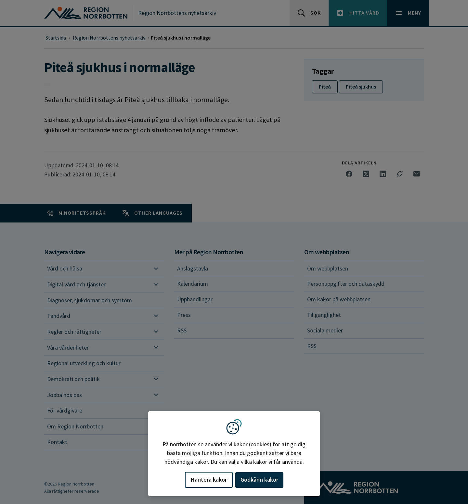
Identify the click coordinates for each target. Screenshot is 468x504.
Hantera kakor (209, 479)
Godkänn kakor (259, 479)
